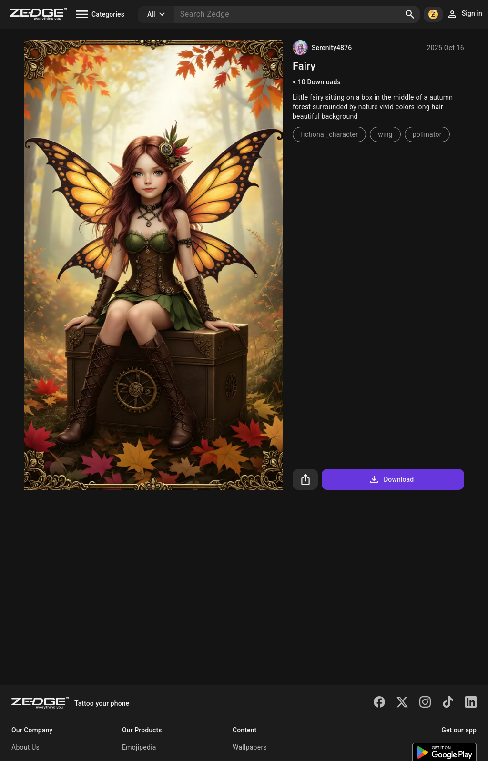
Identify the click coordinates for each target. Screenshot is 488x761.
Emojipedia (139, 747)
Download (391, 479)
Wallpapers (250, 747)
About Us (25, 747)
